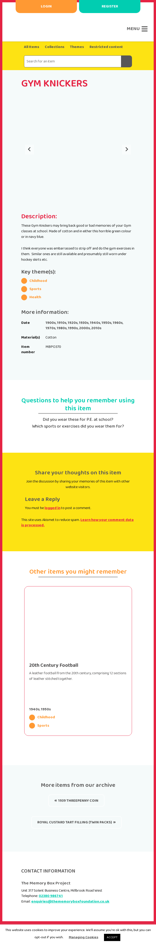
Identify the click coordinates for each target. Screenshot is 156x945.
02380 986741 (51, 896)
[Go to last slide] (29, 149)
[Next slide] (126, 149)
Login (46, 6)
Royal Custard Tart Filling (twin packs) (74, 822)
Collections (54, 47)
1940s (34, 709)
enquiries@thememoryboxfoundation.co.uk (70, 901)
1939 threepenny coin (78, 800)
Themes (77, 47)
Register (110, 6)
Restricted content (106, 47)
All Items (31, 47)
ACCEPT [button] (112, 937)
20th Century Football (53, 665)
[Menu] (136, 29)
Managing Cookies (83, 937)
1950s (46, 709)
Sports (39, 726)
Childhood (42, 717)
